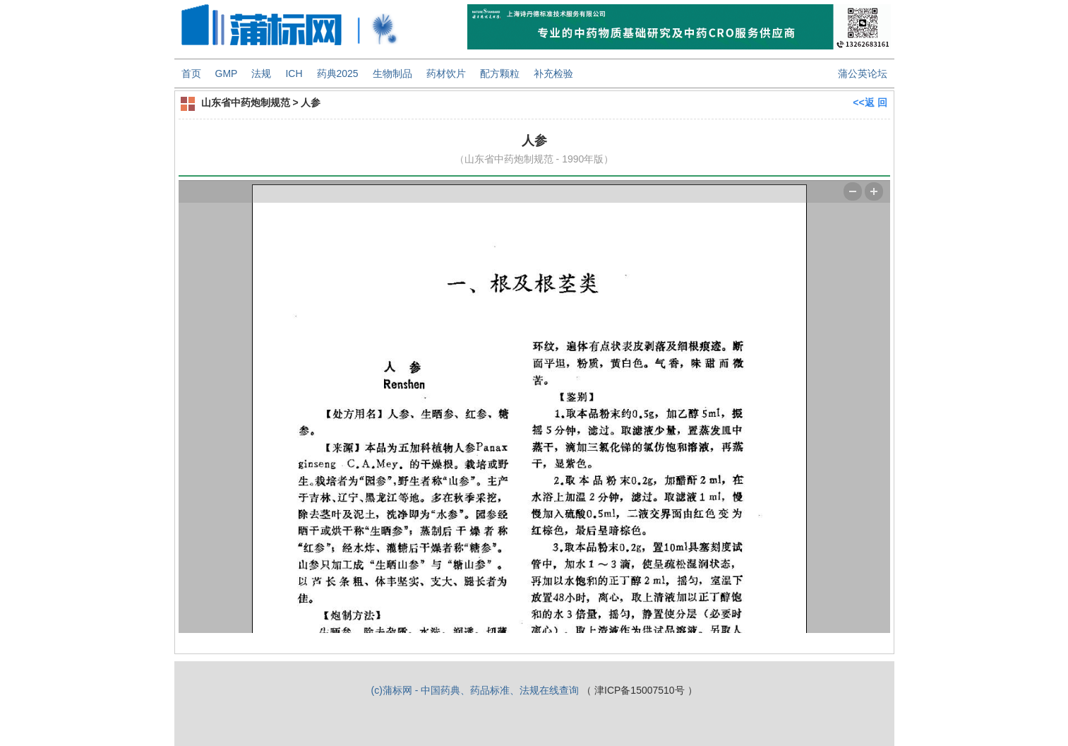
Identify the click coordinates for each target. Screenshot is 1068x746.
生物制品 (392, 73)
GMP (226, 73)
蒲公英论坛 (862, 73)
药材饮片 (446, 73)
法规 (261, 73)
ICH (293, 73)
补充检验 (553, 73)
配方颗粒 (500, 73)
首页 (191, 73)
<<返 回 (870, 102)
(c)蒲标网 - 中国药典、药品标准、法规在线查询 (475, 690)
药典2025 (338, 73)
